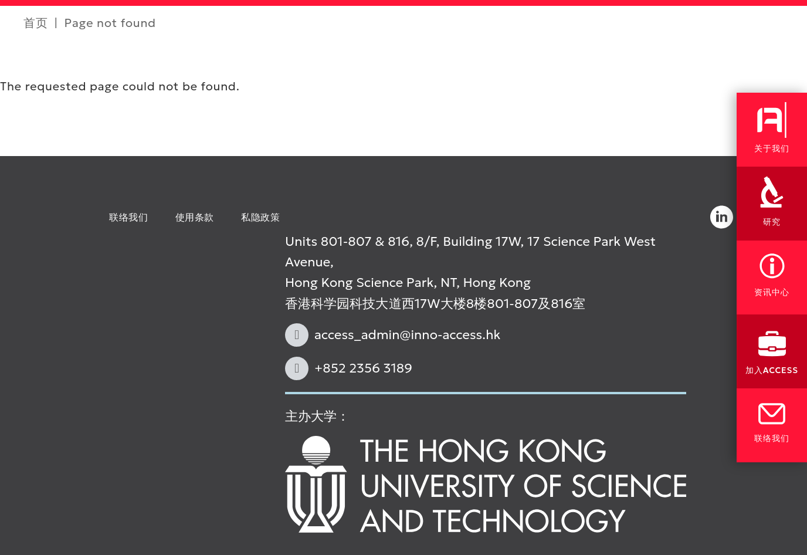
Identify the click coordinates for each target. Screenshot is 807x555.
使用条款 (195, 217)
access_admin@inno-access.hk (407, 335)
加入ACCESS (771, 370)
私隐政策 (260, 217)
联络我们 (128, 217)
